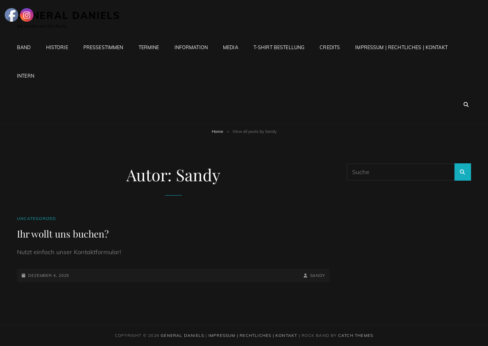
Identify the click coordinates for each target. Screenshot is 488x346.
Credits (330, 47)
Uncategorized (36, 218)
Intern (25, 76)
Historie (57, 47)
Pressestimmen (103, 47)
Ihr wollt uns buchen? (63, 233)
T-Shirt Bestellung (279, 47)
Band (24, 47)
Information (191, 47)
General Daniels (182, 335)
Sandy (317, 275)
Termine (149, 47)
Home (217, 131)
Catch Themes (355, 335)
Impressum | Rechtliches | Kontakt (401, 47)
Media (230, 47)
